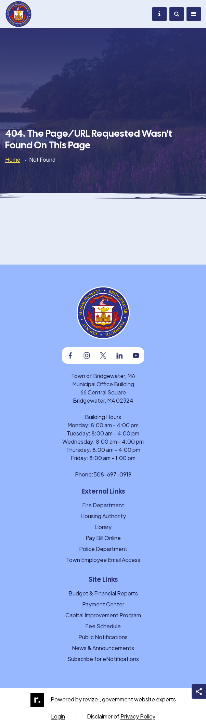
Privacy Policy (137, 716)
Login (58, 716)
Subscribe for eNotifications (103, 658)
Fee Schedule (103, 626)
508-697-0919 (112, 474)
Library (103, 526)
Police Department (103, 548)
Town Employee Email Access (103, 559)
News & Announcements (103, 647)
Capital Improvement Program (103, 615)
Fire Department (103, 505)
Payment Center (103, 604)
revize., (92, 699)
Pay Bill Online (103, 537)
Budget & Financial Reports (103, 593)
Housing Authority (103, 516)
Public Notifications (103, 637)
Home (12, 159)
